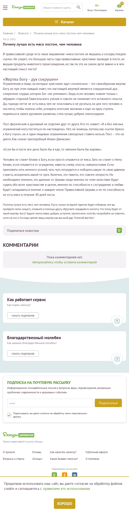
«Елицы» (37, 459)
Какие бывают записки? (64, 459)
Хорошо (64, 503)
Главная (8, 33)
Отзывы (36, 452)
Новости (23, 33)
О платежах (92, 459)
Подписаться (108, 403)
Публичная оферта (97, 452)
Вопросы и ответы (13, 459)
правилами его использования (66, 488)
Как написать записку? (63, 452)
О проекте (9, 452)
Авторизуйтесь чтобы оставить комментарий (64, 262)
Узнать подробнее (22, 315)
